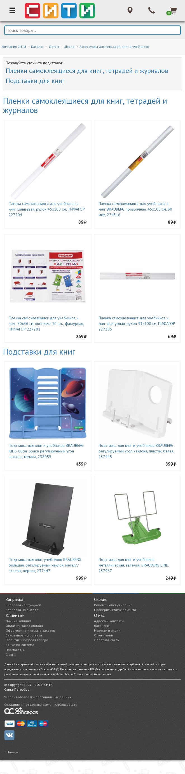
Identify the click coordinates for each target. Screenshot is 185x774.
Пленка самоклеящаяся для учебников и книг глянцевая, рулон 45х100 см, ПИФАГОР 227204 (47, 209)
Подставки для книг (35, 80)
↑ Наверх (11, 752)
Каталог (37, 46)
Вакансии (101, 626)
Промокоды (15, 650)
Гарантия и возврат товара (27, 640)
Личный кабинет (18, 621)
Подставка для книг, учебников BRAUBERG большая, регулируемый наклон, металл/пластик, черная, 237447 (45, 565)
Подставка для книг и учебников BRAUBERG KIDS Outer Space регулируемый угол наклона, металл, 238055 (46, 451)
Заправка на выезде (22, 610)
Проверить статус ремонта (115, 610)
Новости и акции (107, 630)
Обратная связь (106, 640)
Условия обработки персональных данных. (38, 697)
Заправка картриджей (23, 605)
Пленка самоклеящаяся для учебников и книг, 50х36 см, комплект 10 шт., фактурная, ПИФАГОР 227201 (46, 323)
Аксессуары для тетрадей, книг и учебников (114, 46)
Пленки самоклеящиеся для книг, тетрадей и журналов (87, 70)
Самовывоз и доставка (24, 635)
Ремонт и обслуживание (113, 605)
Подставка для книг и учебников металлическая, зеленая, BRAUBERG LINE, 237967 (133, 565)
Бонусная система (20, 645)
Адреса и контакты (109, 621)
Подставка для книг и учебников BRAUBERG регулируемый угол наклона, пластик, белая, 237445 (136, 451)
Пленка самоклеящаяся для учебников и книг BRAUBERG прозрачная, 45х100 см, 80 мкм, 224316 (135, 209)
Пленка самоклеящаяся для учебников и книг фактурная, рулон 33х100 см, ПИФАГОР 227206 (137, 323)
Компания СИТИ (13, 46)
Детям (54, 46)
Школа (69, 46)
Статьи (11, 654)
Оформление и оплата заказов (30, 630)
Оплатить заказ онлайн (24, 626)
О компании (103, 635)
